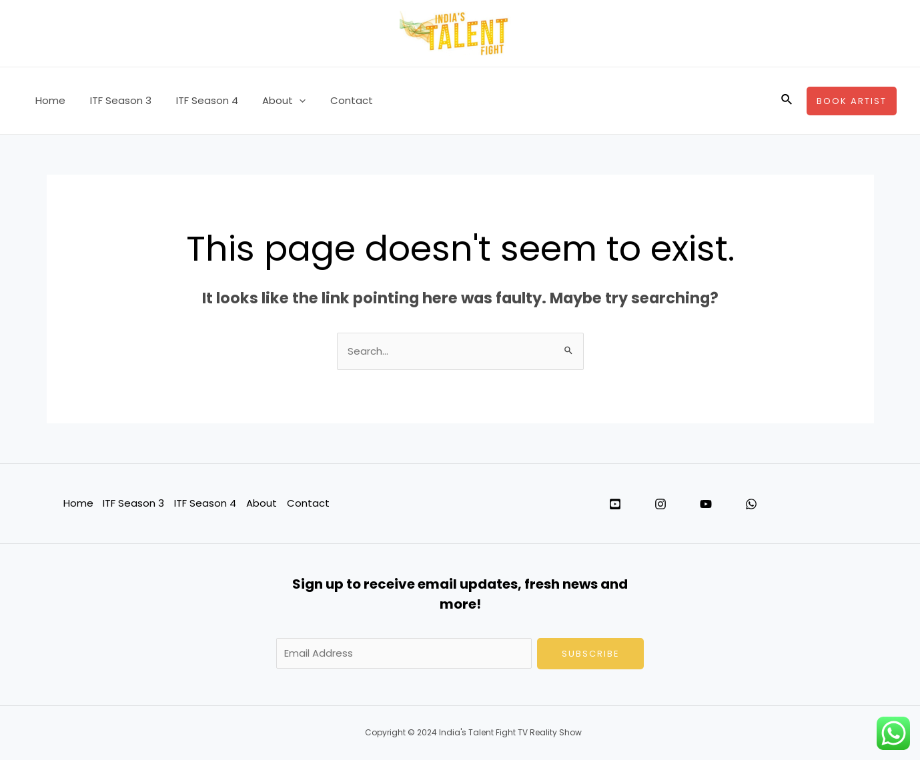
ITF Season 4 (196, 100)
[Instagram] (660, 505)
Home (48, 100)
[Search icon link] (787, 100)
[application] (284, 100)
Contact (331, 100)
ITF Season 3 (114, 100)
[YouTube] (706, 505)
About (268, 100)
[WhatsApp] (751, 505)
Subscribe (591, 654)
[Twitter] (615, 505)
